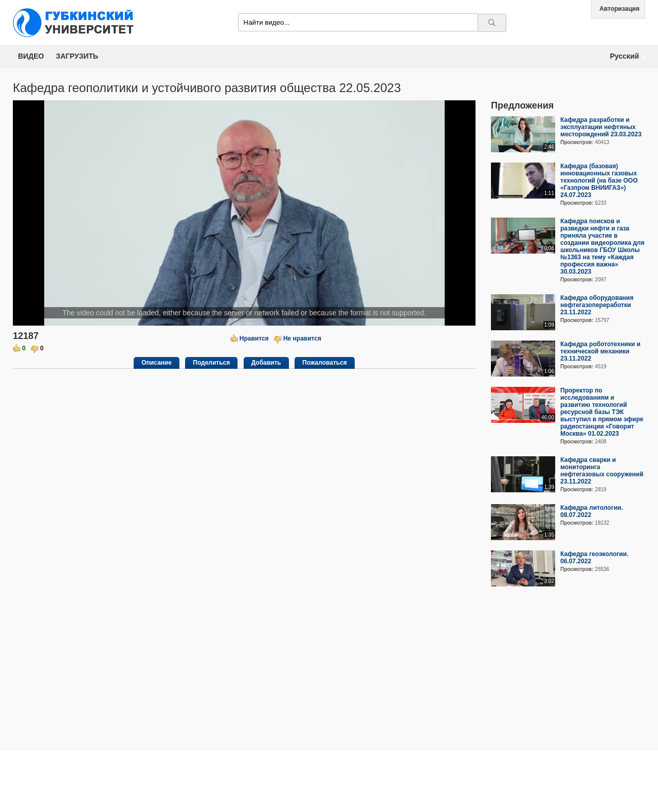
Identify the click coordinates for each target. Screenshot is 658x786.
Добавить (266, 362)
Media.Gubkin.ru (77, 22)
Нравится (254, 338)
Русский (624, 56)
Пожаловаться (324, 362)
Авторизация (619, 8)
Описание (156, 362)
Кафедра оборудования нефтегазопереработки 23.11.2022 (596, 305)
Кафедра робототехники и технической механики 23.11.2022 (600, 351)
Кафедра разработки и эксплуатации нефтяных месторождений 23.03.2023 (601, 127)
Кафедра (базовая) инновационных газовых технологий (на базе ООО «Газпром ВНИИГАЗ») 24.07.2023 (599, 181)
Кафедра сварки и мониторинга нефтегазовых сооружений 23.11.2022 (602, 470)
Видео (31, 56)
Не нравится (302, 338)
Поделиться (211, 362)
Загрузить (77, 56)
